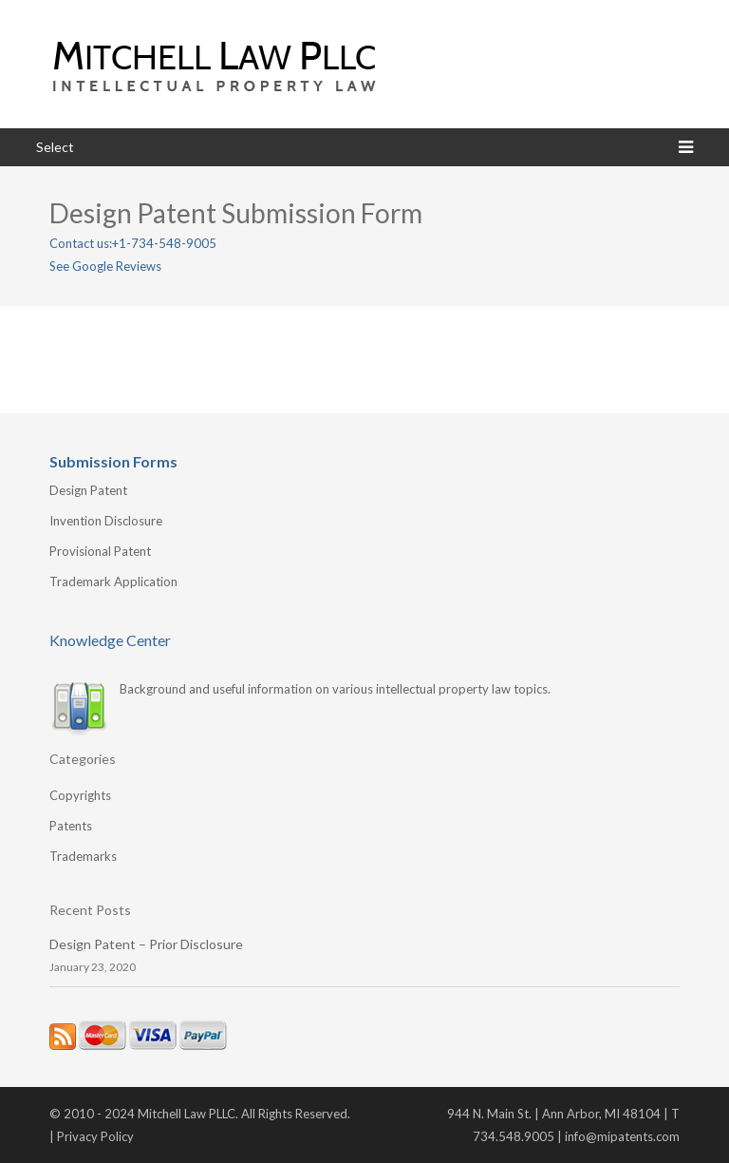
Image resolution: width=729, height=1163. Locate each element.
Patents (70, 825)
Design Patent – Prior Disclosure (146, 944)
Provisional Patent (100, 551)
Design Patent (88, 490)
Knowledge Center (110, 640)
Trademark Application (113, 581)
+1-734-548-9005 (164, 243)
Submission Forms (113, 461)
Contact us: (80, 243)
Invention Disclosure (105, 520)
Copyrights (80, 795)
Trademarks (83, 856)
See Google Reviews (105, 266)
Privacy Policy (95, 1136)
